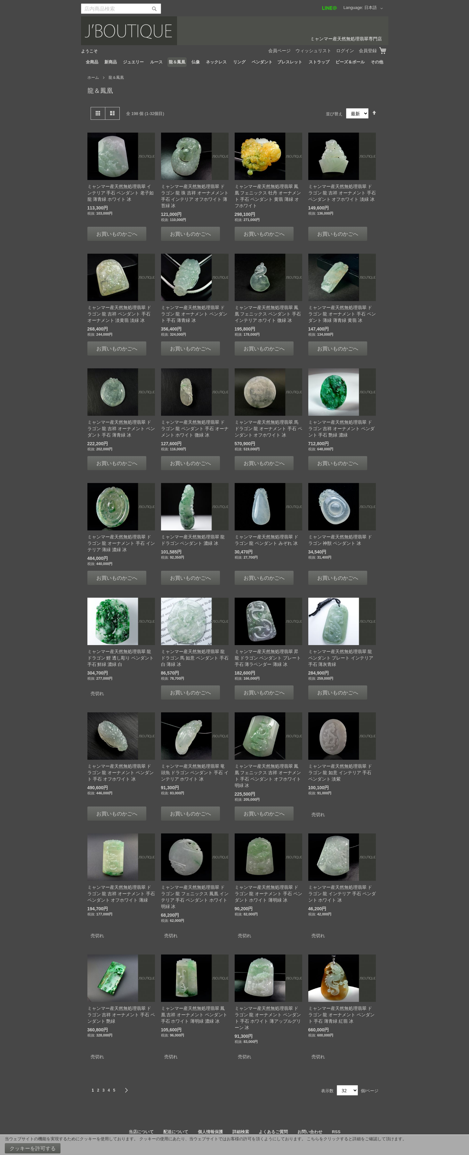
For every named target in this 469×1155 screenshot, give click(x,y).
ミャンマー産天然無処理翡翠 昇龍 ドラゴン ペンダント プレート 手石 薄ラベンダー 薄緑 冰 (268, 658)
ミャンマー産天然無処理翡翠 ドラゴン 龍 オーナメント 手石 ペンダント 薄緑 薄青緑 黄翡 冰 (342, 314)
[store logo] (234, 30)
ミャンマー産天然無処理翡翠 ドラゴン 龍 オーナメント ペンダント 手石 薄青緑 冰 (194, 314)
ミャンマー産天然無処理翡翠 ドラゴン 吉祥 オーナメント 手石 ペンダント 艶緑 (121, 1015)
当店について (141, 1131)
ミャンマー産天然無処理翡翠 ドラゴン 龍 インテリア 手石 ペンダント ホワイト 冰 (342, 894)
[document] (234, 1144)
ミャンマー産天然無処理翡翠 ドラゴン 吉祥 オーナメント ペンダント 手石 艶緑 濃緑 (341, 429)
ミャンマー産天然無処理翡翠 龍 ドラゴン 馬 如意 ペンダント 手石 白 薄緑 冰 (195, 658)
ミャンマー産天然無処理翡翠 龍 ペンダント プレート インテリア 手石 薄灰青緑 (341, 658)
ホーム (93, 77)
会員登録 (368, 50)
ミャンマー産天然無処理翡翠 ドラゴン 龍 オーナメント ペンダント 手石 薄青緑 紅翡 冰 (341, 1015)
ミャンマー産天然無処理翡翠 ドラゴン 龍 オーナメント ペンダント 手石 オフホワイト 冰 (120, 773)
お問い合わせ (309, 1131)
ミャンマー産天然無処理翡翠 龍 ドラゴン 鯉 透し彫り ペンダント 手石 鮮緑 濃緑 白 (120, 658)
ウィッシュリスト (313, 50)
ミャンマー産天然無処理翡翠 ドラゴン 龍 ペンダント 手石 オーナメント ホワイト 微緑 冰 (195, 429)
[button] (374, 8)
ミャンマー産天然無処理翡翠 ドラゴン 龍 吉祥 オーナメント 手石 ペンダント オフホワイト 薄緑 (121, 894)
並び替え (334, 113)
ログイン (345, 50)
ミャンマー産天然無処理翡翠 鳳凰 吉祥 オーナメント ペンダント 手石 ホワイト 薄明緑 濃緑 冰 (194, 1015)
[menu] (234, 62)
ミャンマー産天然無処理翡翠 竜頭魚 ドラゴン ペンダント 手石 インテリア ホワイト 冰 (195, 773)
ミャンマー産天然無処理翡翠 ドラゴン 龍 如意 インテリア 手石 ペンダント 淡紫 (340, 773)
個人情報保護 (210, 1131)
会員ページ (279, 50)
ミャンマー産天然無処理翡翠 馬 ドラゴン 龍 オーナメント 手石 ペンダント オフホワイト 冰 (269, 429)
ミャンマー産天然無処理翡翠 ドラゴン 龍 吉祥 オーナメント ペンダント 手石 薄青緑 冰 (121, 429)
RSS (336, 1131)
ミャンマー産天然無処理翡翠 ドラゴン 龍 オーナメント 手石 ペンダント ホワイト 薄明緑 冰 (269, 894)
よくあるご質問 (273, 1131)
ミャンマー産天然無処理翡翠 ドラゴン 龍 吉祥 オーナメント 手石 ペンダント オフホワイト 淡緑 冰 (342, 193)
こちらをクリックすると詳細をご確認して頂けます (354, 1138)
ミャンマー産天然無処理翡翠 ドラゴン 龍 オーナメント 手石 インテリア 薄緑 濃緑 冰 (121, 543)
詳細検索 (240, 1131)
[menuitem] (92, 62)
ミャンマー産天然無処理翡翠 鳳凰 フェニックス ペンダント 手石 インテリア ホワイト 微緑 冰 (268, 314)
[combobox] (121, 9)
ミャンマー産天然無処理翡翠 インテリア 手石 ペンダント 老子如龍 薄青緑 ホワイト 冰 (120, 193)
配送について (175, 1131)
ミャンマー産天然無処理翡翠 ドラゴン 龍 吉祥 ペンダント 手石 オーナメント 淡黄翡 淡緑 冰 (119, 314)
